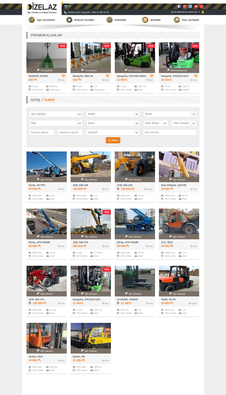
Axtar (114, 140)
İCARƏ (49, 100)
